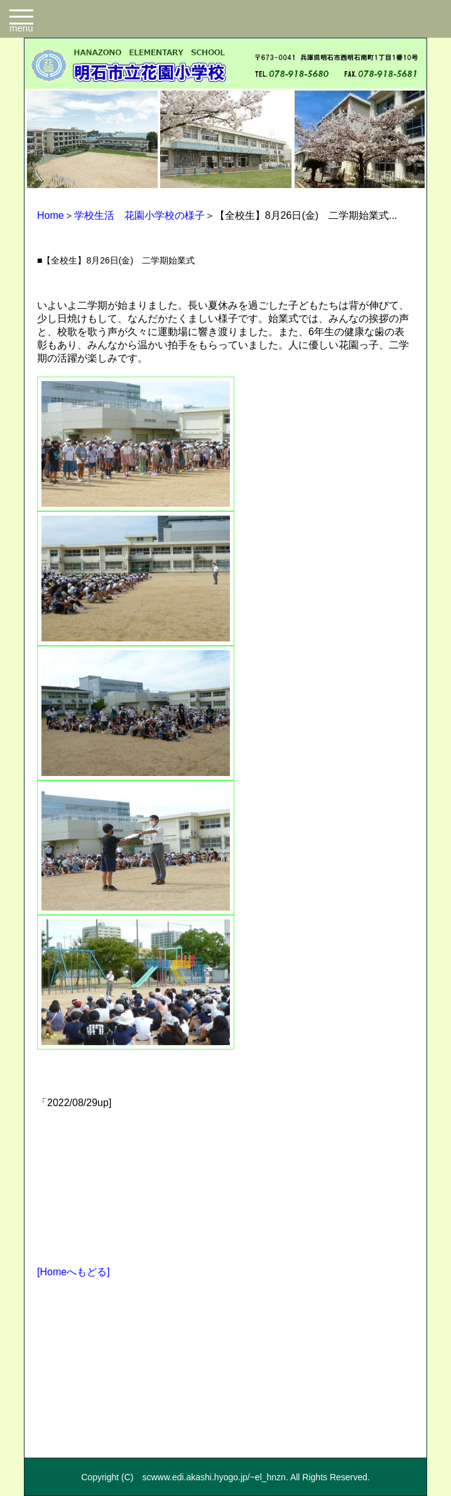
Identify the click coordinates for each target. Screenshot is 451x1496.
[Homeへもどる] (73, 1271)
